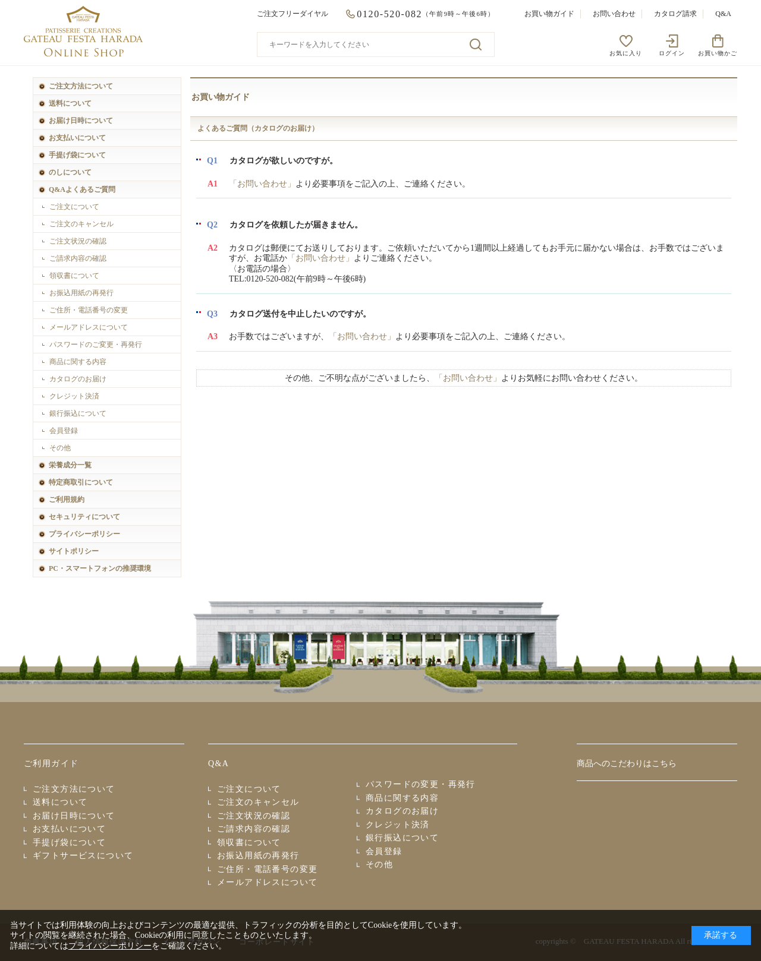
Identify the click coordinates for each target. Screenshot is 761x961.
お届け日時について (81, 120)
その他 (60, 448)
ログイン (672, 53)
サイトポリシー (74, 551)
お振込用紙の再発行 (81, 293)
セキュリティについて (84, 517)
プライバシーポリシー (84, 534)
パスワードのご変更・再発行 (95, 344)
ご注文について (74, 207)
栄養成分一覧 (70, 465)
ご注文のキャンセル (81, 224)
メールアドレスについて (88, 327)
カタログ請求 (675, 14)
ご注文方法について (81, 86)
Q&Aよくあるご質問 (82, 189)
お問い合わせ (614, 14)
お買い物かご (717, 53)
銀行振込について (77, 413)
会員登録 (63, 430)
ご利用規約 (66, 499)
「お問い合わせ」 (262, 183)
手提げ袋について (77, 155)
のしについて (70, 172)
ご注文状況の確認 (77, 241)
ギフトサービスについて (83, 855)
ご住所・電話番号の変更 (88, 310)
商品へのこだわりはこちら (627, 763)
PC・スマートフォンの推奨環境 (100, 568)
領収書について (74, 275)
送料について (70, 103)
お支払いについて (77, 138)
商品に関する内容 (77, 362)
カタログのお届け (77, 379)
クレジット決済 (74, 396)
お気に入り (625, 53)
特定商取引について (81, 482)
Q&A (723, 14)
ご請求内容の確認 (77, 258)
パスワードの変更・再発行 (421, 784)
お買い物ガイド (549, 14)
